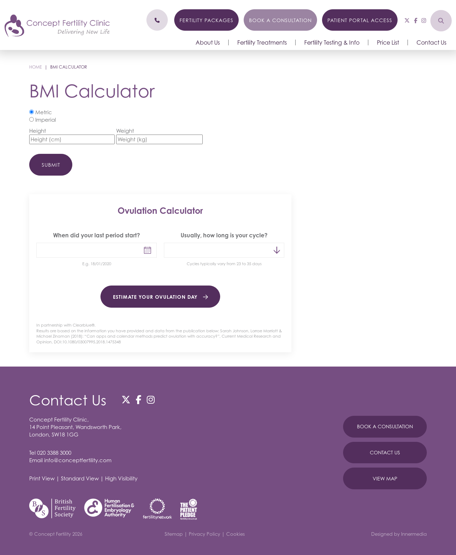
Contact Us (431, 42)
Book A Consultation (385, 426)
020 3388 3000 (54, 452)
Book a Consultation (280, 20)
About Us (208, 42)
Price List (388, 42)
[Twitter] (407, 20)
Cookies (235, 534)
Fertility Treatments (262, 42)
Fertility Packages (206, 20)
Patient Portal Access (359, 20)
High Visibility (121, 478)
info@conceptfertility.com (78, 460)
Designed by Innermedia (399, 534)
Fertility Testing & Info (331, 42)
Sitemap (174, 534)
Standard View (80, 478)
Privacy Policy (204, 534)
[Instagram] (423, 20)
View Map (385, 478)
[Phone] (157, 20)
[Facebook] (415, 20)
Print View (42, 478)
